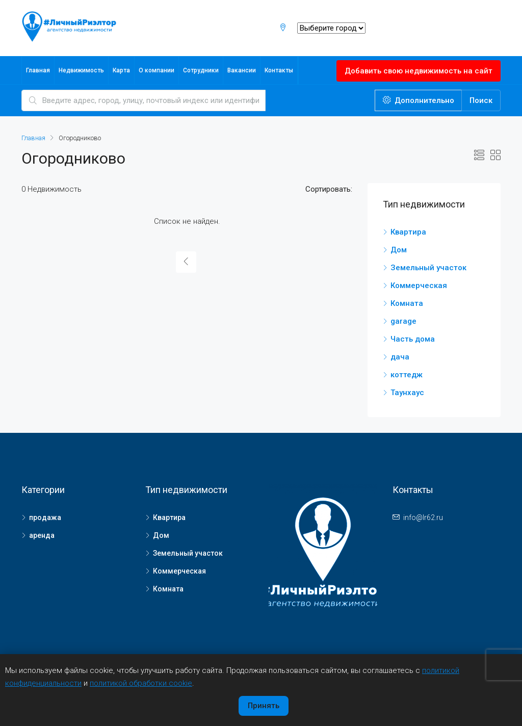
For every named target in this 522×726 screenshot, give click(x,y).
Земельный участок (428, 267)
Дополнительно (418, 100)
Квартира (408, 232)
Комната (406, 303)
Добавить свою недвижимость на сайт (418, 70)
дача (399, 356)
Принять (263, 705)
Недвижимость (81, 70)
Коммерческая (418, 285)
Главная (38, 70)
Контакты (279, 70)
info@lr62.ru (423, 517)
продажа (45, 517)
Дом (398, 249)
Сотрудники (201, 70)
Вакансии (241, 70)
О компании (156, 70)
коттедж (406, 374)
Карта (121, 70)
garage (403, 321)
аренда (42, 535)
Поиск (480, 100)
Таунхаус (407, 392)
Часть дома (412, 339)
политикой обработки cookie (141, 683)
